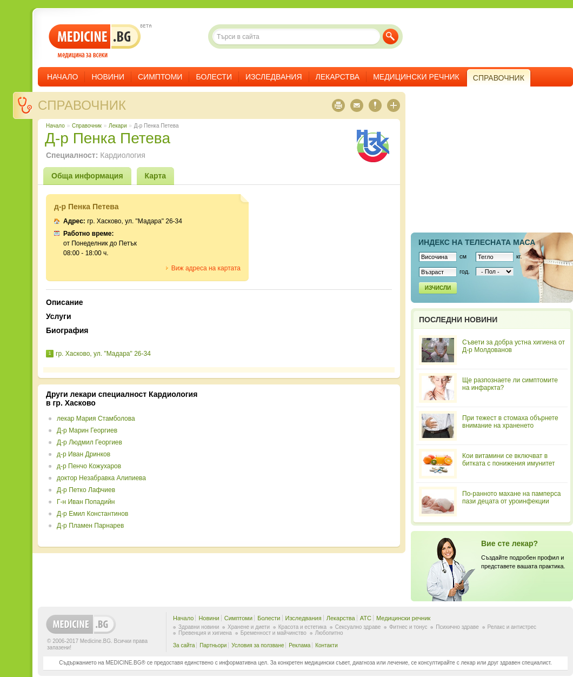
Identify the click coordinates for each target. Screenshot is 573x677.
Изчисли (438, 288)
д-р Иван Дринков (83, 454)
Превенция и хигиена (205, 633)
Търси (390, 36)
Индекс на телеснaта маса (476, 242)
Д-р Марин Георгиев (87, 430)
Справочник (82, 105)
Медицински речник (416, 76)
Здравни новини (198, 627)
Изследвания (273, 76)
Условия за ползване (257, 645)
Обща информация (87, 175)
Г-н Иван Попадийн (86, 502)
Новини (107, 76)
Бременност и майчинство (274, 633)
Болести (214, 76)
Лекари (117, 126)
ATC (365, 618)
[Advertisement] (304, 465)
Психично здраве (457, 627)
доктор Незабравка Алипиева (101, 478)
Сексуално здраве (358, 627)
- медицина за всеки (95, 41)
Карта (155, 175)
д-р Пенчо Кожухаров (89, 466)
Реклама (299, 645)
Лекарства (338, 76)
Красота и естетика (302, 627)
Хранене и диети (249, 627)
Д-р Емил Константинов (92, 513)
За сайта (184, 645)
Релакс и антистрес (512, 627)
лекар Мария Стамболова (96, 418)
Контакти (326, 645)
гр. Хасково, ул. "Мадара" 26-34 (103, 353)
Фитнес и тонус (408, 627)
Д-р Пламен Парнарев (90, 525)
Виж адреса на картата (206, 268)
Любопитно (329, 633)
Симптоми (160, 76)
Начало (62, 76)
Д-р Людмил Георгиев (89, 442)
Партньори (212, 645)
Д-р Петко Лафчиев (86, 490)
